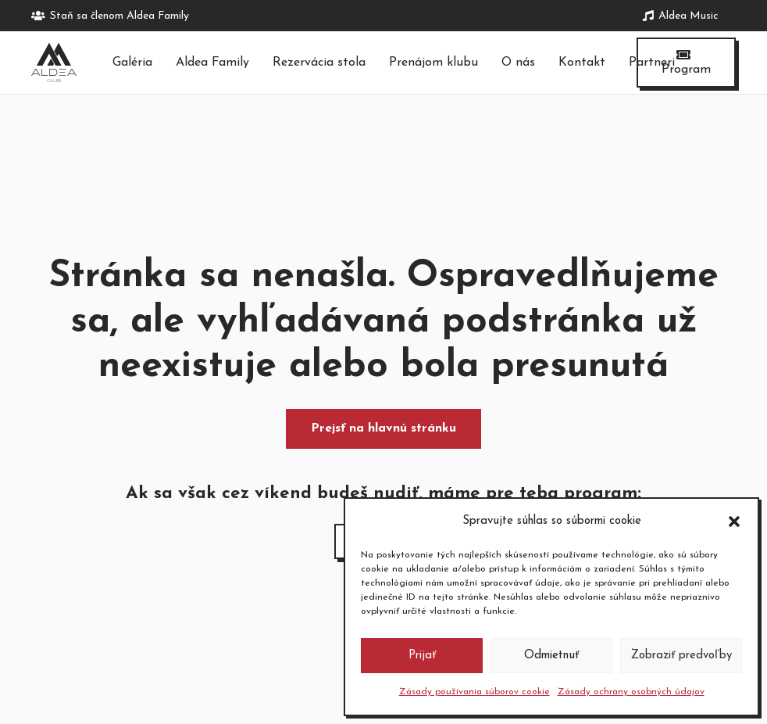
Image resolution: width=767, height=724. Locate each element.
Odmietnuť (551, 655)
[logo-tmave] (54, 62)
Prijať (422, 655)
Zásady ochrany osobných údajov (631, 692)
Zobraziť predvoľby (681, 655)
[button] (734, 521)
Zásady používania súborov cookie (474, 692)
